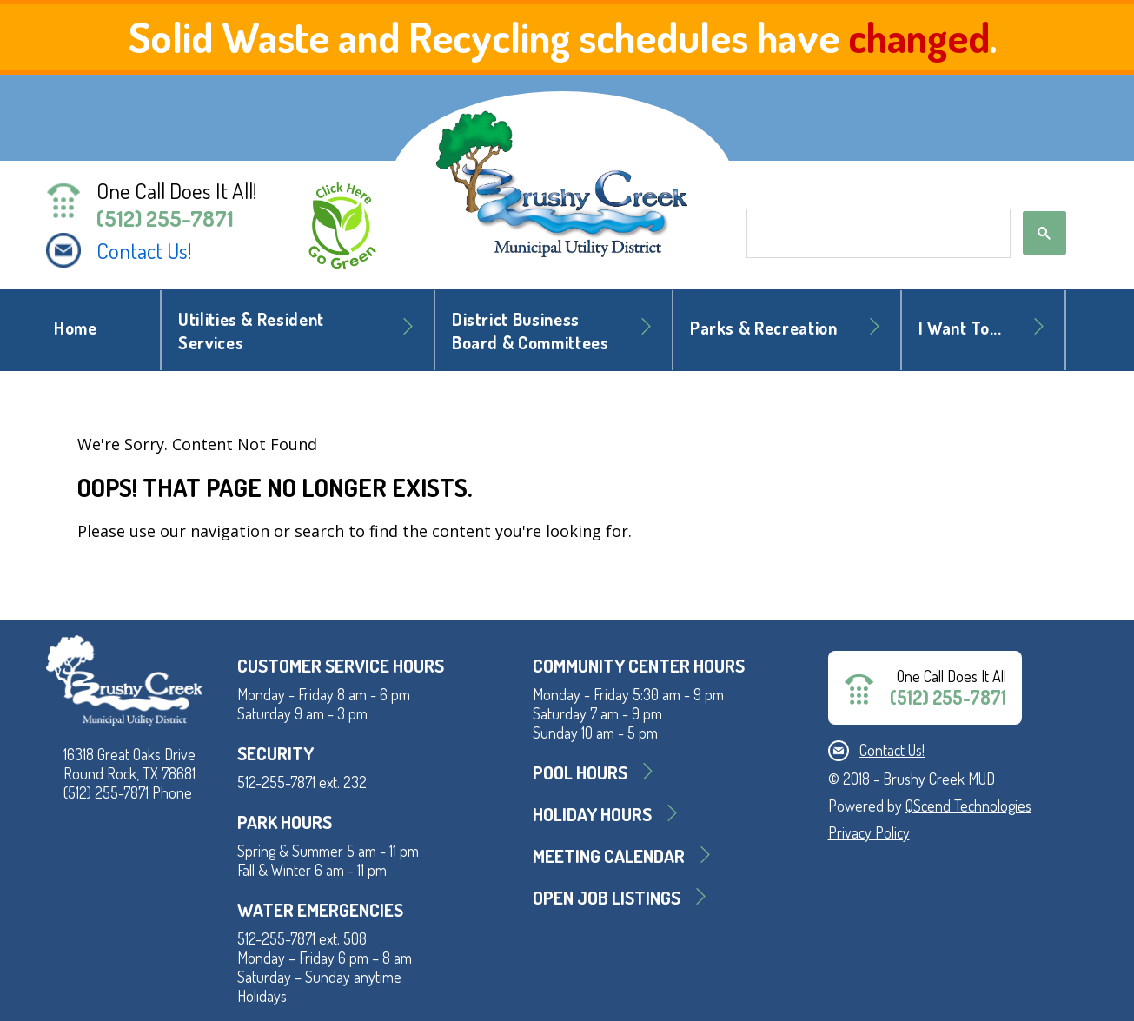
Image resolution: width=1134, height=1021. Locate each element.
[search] (876, 234)
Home (75, 328)
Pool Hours (580, 772)
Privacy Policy (869, 832)
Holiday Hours (592, 813)
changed (919, 36)
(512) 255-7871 (165, 218)
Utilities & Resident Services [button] (251, 331)
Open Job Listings (606, 897)
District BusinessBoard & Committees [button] (530, 331)
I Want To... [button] (960, 328)
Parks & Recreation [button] (764, 328)
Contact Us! (144, 250)
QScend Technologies (968, 805)
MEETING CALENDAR (609, 855)
